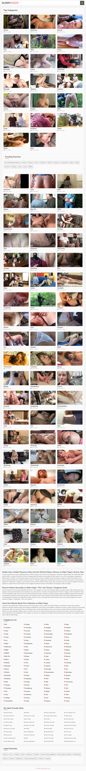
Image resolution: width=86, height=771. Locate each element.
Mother (50, 162)
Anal (20, 167)
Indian (77, 162)
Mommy (56, 162)
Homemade (64, 162)
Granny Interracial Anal (31, 758)
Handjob (14, 167)
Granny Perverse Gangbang (48, 754)
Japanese (29, 754)
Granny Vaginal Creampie (64, 754)
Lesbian (48, 758)
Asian (22, 754)
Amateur (11, 758)
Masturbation (76, 754)
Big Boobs (19, 758)
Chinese (41, 758)
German (7, 167)
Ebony (5, 758)
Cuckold (16, 754)
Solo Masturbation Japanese (12, 162)
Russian (31, 162)
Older (10, 3)
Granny (24, 162)
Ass (11, 754)
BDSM (30, 167)
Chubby (36, 754)
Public (71, 162)
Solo (36, 162)
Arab (25, 167)
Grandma (42, 162)
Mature (5, 754)
